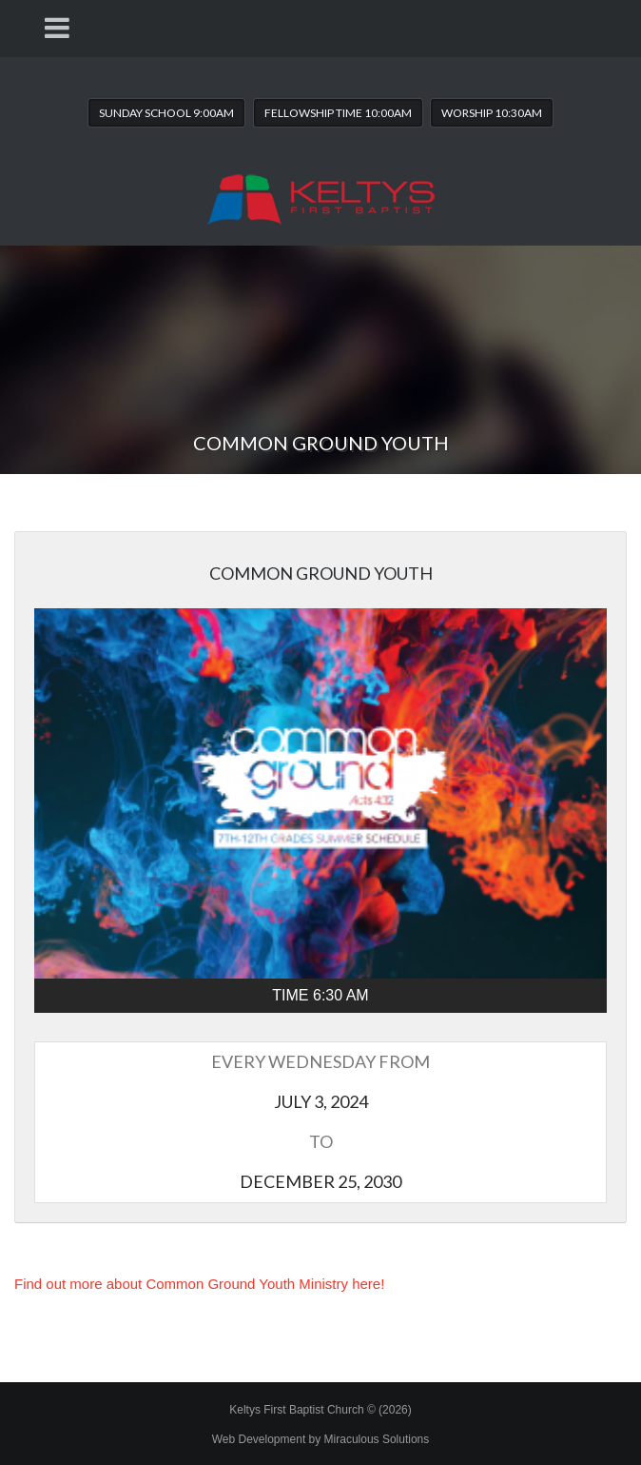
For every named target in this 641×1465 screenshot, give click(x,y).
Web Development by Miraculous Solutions (321, 1439)
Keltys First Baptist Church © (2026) (320, 1409)
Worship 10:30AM (491, 113)
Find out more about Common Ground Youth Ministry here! (199, 1284)
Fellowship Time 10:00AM (338, 113)
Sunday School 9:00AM (166, 113)
